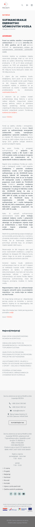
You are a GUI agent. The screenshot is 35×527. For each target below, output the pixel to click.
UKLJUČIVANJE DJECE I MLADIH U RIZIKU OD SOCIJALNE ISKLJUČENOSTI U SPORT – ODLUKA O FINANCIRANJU (17, 363)
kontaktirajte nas (17, 422)
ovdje (11, 312)
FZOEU (9, 117)
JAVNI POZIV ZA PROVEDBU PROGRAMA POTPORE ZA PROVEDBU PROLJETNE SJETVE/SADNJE (17, 354)
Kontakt (6, 483)
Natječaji (6, 474)
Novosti (5, 480)
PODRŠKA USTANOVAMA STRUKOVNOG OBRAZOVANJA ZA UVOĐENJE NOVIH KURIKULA (15, 373)
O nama (6, 468)
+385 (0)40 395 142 (17, 407)
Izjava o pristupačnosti (11, 486)
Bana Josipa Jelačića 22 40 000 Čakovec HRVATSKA (17, 415)
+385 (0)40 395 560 (17, 403)
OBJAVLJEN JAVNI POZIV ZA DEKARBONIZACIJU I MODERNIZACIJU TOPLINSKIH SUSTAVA (17, 345)
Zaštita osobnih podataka (12, 489)
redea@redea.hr (17, 411)
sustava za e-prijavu (9, 112)
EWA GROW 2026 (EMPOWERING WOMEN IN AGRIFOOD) (15, 337)
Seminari (6, 477)
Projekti (6, 471)
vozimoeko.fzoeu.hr (9, 92)
